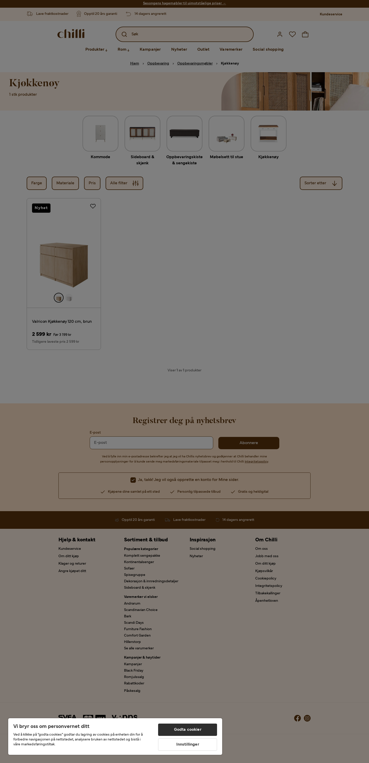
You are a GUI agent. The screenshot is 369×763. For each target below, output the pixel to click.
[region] (115, 736)
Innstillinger (187, 744)
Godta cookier (187, 730)
